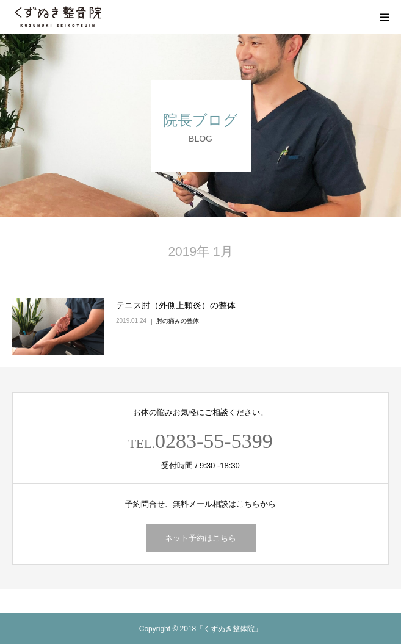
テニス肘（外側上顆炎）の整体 (176, 305)
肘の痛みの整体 (177, 320)
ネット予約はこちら (200, 538)
